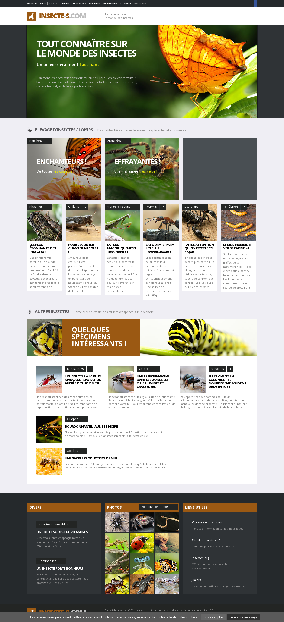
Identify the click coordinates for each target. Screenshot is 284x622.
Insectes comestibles (53, 524)
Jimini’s (196, 580)
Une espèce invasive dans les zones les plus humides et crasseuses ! (153, 381)
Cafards (144, 369)
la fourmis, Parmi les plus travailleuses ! (160, 248)
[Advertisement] (220, 169)
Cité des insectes (204, 540)
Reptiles (94, 3)
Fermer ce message (243, 617)
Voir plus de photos (155, 507)
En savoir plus (213, 617)
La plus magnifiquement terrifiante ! (121, 248)
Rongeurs (110, 3)
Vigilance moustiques (207, 522)
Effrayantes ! (137, 161)
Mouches (217, 369)
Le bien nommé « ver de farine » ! (236, 246)
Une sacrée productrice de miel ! (92, 458)
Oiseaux (125, 3)
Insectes (122, 610)
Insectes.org (200, 558)
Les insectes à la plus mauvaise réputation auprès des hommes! (83, 379)
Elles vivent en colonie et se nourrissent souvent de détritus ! (227, 381)
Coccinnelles (47, 561)
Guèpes (72, 419)
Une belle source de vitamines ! (62, 531)
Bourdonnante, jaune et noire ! (92, 426)
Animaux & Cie (36, 3)
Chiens (65, 3)
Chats (53, 3)
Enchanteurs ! (61, 161)
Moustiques (75, 369)
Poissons (79, 3)
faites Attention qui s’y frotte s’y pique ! (199, 248)
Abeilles (72, 451)
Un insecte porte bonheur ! (59, 568)
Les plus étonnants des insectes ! (42, 248)
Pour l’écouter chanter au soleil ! (83, 248)
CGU (212, 610)
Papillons (35, 140)
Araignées (114, 140)
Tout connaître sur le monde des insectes (86, 48)
